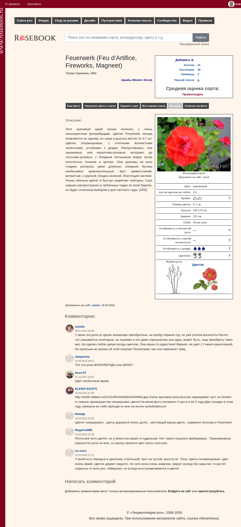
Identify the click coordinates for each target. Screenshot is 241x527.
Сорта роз (24, 20)
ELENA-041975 (86, 388)
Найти (201, 37)
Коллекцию (186, 69)
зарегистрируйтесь (211, 491)
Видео (188, 20)
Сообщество (167, 20)
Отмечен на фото (196, 105)
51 (199, 65)
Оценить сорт (129, 105)
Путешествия (111, 20)
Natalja (80, 414)
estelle (80, 326)
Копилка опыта (139, 20)
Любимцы (187, 74)
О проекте (12, 4)
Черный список (184, 80)
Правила (205, 20)
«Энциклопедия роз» (147, 512)
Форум (43, 20)
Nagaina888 (83, 430)
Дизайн (89, 20)
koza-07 (81, 372)
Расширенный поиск (194, 44)
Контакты (34, 4)
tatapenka (82, 356)
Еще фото (73, 105)
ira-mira (81, 451)
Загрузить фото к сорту (100, 105)
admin (96, 305)
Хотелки (189, 65)
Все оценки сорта (153, 105)
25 (199, 69)
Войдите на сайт (179, 491)
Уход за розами (66, 20)
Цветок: (198, 264)
